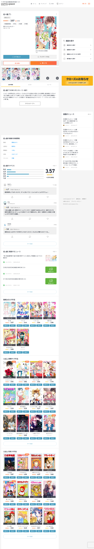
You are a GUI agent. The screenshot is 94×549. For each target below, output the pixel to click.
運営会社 (78, 198)
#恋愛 (20, 23)
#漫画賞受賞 (7, 23)
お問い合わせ (66, 201)
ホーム (33, 3)
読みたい (6, 325)
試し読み (16, 63)
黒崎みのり (7, 17)
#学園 (25, 23)
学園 (13, 158)
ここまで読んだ (16, 56)
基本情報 (10, 84)
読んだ (12, 325)
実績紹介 (84, 198)
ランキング (43, 3)
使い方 (84, 3)
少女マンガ (14, 154)
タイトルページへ (30, 103)
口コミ (30, 84)
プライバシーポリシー (76, 201)
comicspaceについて (69, 198)
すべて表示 (30, 243)
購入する (43, 63)
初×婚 (5, 90)
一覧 (53, 165)
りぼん (13, 150)
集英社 (13, 146)
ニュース (49, 84)
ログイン (59, 4)
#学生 (14, 23)
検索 (51, 3)
